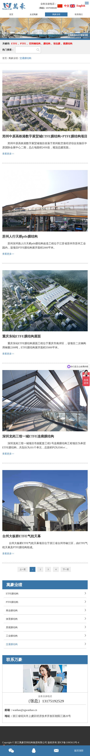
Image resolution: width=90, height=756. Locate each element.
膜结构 (46, 43)
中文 (66, 5)
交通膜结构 (25, 58)
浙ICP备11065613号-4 (68, 742)
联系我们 (79, 14)
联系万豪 (14, 659)
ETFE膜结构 (12, 593)
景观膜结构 (12, 627)
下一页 (66, 569)
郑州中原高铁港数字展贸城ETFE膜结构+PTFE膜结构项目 (45, 136)
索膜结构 (67, 43)
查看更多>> (8, 153)
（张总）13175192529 (45, 701)
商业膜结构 (12, 610)
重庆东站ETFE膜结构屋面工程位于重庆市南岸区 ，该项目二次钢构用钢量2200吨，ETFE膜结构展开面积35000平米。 (44, 345)
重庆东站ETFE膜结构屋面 (21, 336)
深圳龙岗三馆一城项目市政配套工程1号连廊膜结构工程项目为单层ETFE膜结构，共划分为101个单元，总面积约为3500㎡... (44, 445)
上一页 (23, 569)
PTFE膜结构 (12, 602)
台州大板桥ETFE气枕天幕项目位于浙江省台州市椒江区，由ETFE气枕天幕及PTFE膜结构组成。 (45, 545)
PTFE (23, 43)
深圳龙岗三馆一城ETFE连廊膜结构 (28, 436)
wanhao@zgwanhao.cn (25, 710)
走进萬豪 (34, 14)
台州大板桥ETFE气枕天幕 (21, 536)
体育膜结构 (12, 619)
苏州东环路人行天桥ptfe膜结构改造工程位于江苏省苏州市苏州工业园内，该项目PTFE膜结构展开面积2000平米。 (44, 245)
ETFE (14, 43)
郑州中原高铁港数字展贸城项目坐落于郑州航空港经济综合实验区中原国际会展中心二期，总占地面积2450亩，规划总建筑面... (44, 145)
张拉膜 (56, 43)
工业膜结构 (12, 636)
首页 (11, 14)
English (81, 5)
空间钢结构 (35, 43)
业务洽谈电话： (49, 4)
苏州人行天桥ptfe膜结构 (20, 236)
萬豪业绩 (56, 14)
